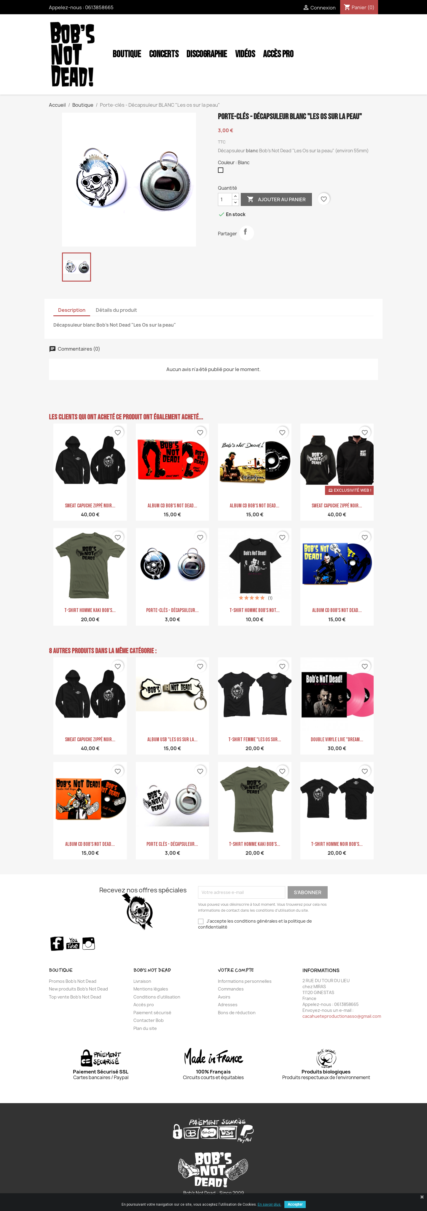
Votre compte (236, 970)
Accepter (295, 1204)
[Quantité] (225, 199)
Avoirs (224, 997)
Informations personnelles (245, 981)
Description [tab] (71, 310)
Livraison (142, 981)
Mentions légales (150, 989)
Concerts (164, 54)
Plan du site (145, 1028)
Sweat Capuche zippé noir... (90, 506)
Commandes (231, 989)
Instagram (89, 943)
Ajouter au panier (276, 199)
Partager (246, 233)
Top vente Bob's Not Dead (75, 997)
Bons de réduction (237, 1012)
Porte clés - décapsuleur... (172, 844)
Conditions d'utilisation (156, 997)
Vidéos (245, 54)
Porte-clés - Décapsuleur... (172, 610)
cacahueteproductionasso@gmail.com (341, 1016)
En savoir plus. (269, 1204)
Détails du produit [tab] (116, 310)
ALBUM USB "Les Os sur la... (172, 739)
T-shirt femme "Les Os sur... (254, 739)
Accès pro (143, 1004)
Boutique (127, 54)
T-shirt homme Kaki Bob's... (90, 610)
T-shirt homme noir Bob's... (337, 844)
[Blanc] (222, 171)
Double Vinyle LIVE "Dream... (337, 739)
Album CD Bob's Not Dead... (172, 506)
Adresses (228, 1004)
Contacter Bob (148, 1020)
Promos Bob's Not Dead (72, 981)
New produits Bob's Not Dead (78, 989)
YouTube (73, 943)
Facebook (57, 943)
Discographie (207, 54)
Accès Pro (278, 54)
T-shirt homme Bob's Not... (255, 610)
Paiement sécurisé (152, 1012)
